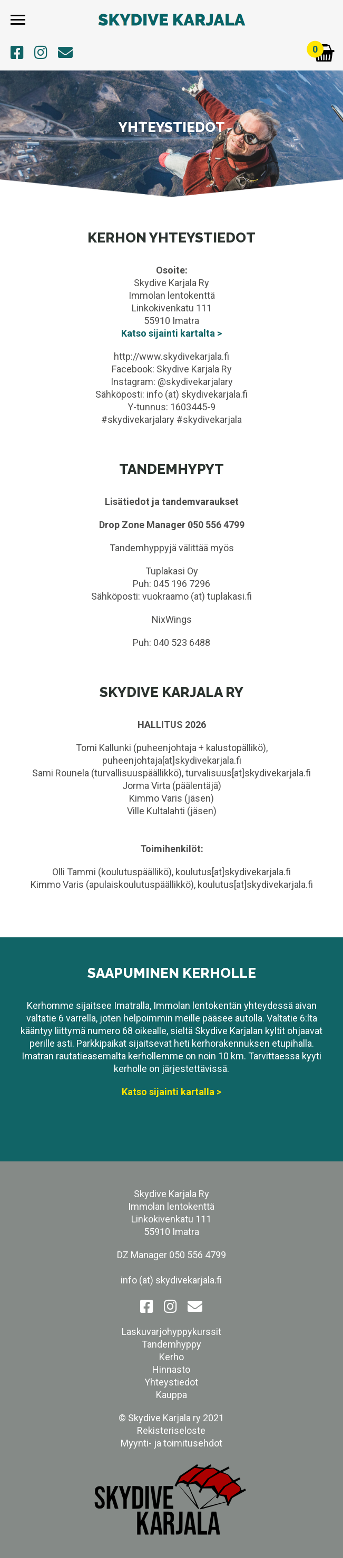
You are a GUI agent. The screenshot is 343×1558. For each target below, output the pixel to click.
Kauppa (171, 1394)
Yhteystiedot (171, 1382)
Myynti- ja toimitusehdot (171, 1443)
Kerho (171, 1356)
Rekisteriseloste (171, 1430)
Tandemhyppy (171, 1344)
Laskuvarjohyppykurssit (171, 1331)
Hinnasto (171, 1369)
